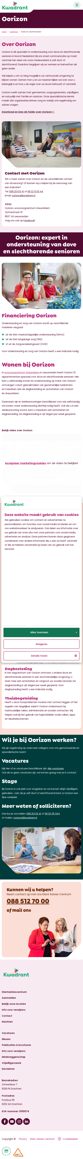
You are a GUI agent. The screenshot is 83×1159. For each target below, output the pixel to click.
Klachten (7, 1021)
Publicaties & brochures (16, 1045)
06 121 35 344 (52, 813)
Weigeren (41, 644)
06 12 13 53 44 (35, 191)
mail (17, 909)
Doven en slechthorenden (31, 32)
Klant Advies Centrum (42, 1139)
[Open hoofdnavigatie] (77, 5)
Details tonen (54, 655)
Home (4, 32)
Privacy (23, 1139)
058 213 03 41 (16, 191)
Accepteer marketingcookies (25, 463)
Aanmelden (9, 997)
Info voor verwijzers (13, 1009)
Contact (7, 1015)
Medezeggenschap (13, 1057)
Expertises (14, 32)
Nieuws (6, 1039)
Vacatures (8, 1033)
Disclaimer (8, 1068)
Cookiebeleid (70, 1139)
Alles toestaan (53, 632)
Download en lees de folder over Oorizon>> (28, 111)
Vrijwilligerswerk (11, 1063)
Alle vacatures (56, 768)
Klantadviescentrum (14, 992)
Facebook (29, 220)
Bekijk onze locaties (14, 1003)
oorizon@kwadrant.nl (23, 195)
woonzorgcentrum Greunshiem (22, 372)
